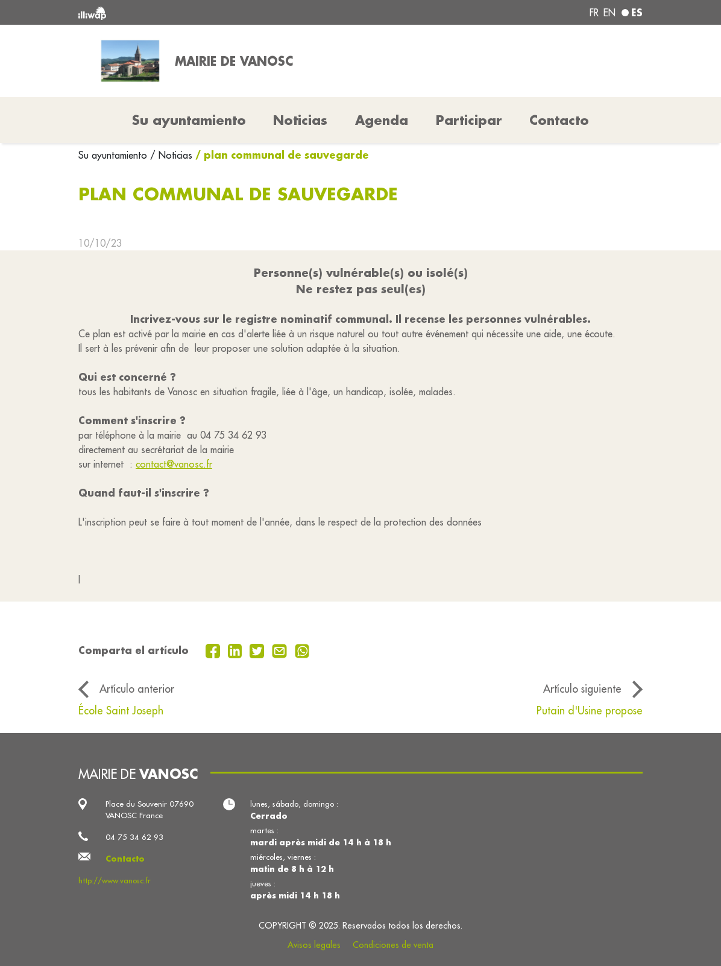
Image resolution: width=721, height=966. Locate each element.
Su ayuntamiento (114, 155)
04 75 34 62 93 (134, 837)
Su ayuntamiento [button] (189, 120)
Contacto (559, 120)
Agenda (381, 120)
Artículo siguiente (582, 689)
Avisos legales (314, 944)
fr (594, 13)
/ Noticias (171, 155)
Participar (469, 120)
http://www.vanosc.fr (114, 880)
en (609, 13)
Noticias (300, 120)
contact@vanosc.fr (174, 464)
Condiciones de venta (393, 944)
